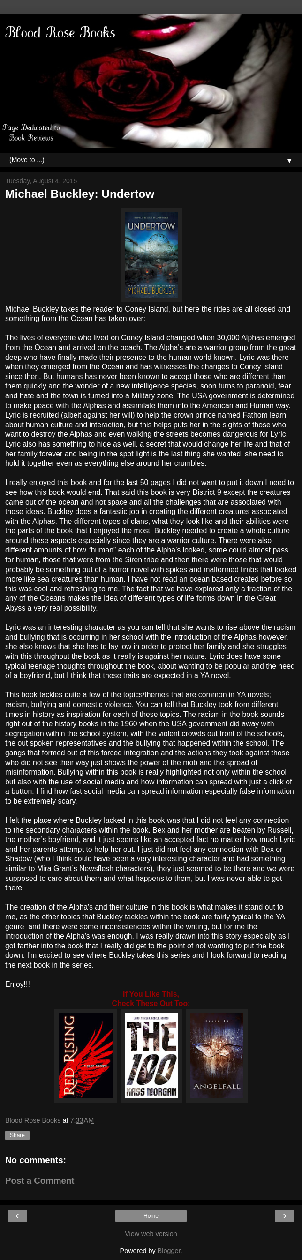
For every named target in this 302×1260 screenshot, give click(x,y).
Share (17, 1135)
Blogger (169, 1250)
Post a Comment (40, 1180)
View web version (151, 1234)
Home (151, 1216)
